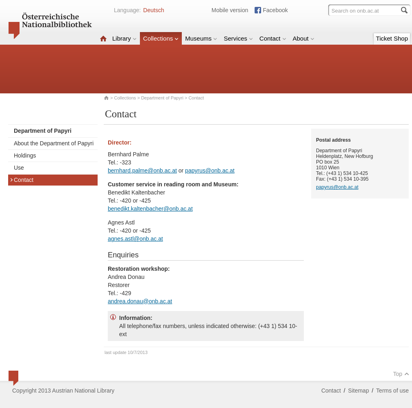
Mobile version (229, 10)
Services (238, 38)
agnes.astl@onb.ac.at (135, 238)
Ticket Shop (392, 38)
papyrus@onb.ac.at (210, 170)
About (303, 38)
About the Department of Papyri (54, 143)
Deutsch (153, 10)
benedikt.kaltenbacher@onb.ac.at (150, 208)
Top (401, 374)
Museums (201, 38)
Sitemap (358, 390)
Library (124, 38)
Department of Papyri (162, 97)
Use (19, 167)
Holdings (25, 155)
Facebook (275, 10)
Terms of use (392, 390)
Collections (161, 38)
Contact (272, 38)
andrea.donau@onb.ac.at (140, 301)
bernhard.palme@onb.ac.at (142, 170)
